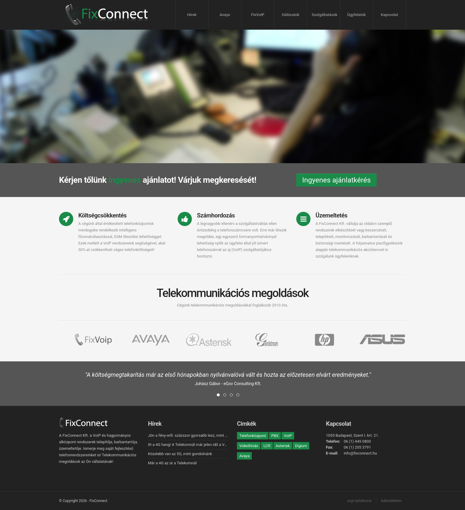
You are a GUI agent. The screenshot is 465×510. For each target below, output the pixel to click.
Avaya (224, 14)
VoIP (288, 435)
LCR (266, 446)
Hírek (191, 14)
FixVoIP (258, 14)
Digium (301, 446)
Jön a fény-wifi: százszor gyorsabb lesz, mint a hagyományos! (200, 435)
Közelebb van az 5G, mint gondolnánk (180, 454)
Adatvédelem (391, 501)
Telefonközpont (252, 435)
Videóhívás (248, 446)
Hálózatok (291, 14)
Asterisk (283, 446)
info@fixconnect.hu (360, 453)
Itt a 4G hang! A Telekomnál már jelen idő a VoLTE (190, 444)
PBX (274, 435)
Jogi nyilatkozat (359, 501)
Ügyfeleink (356, 14)
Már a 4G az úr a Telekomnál (172, 463)
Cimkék (246, 423)
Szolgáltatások (324, 14)
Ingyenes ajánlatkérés (336, 180)
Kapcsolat (389, 14)
